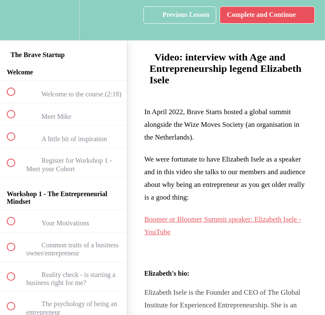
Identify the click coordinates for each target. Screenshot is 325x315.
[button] (15, 20)
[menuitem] (63, 20)
